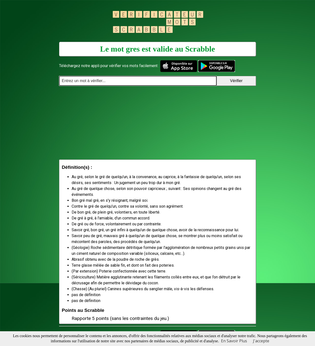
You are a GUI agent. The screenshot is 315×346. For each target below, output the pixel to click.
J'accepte (261, 341)
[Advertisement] (157, 122)
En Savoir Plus (234, 341)
